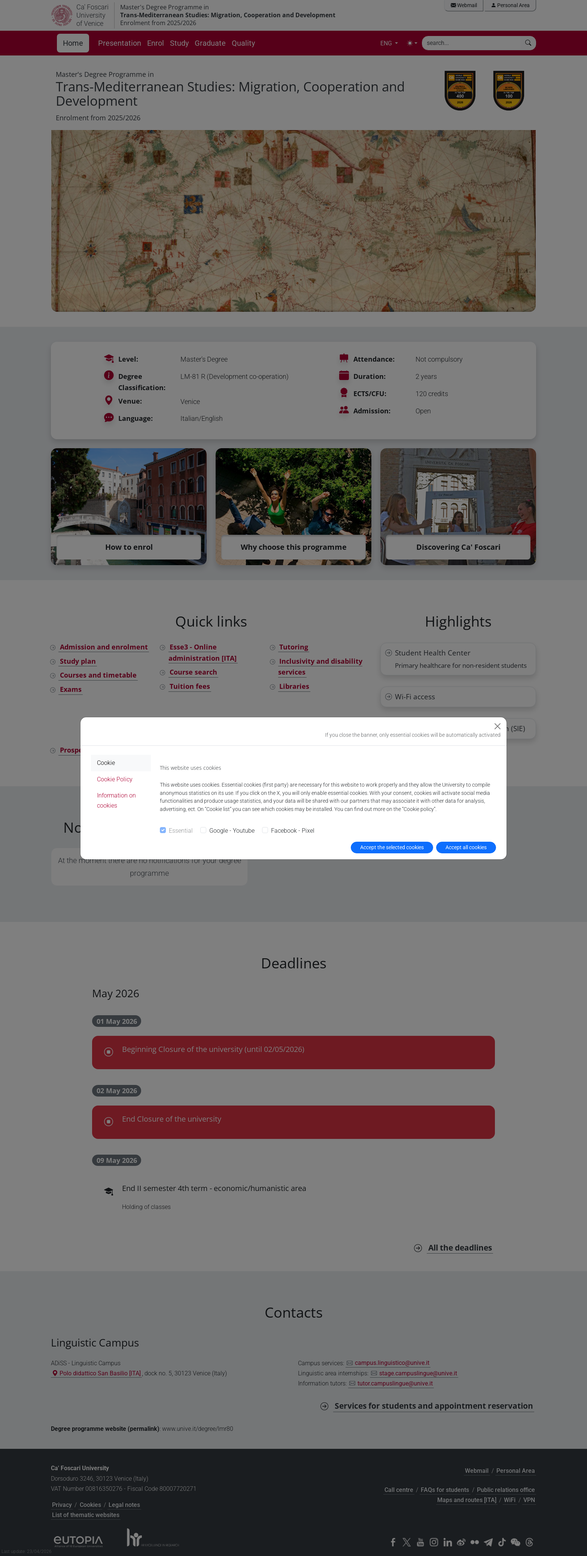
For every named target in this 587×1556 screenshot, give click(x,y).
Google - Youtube (232, 830)
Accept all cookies (466, 847)
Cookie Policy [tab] (115, 779)
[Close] (498, 726)
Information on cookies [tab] (116, 800)
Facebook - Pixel (292, 830)
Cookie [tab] (106, 762)
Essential (181, 830)
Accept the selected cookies (392, 847)
